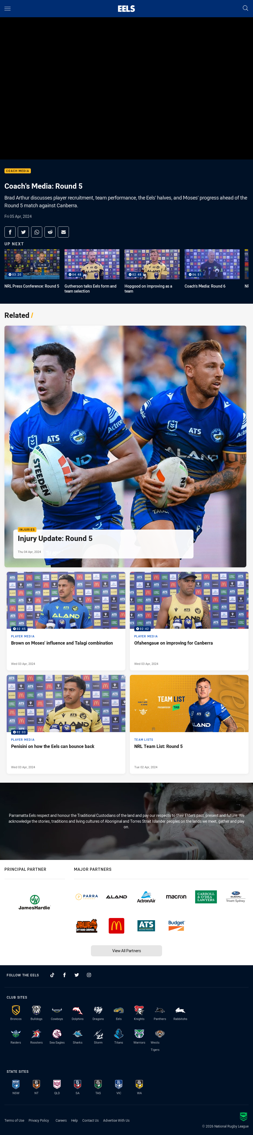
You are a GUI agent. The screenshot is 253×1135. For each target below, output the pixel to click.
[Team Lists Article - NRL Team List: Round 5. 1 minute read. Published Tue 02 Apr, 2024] (189, 724)
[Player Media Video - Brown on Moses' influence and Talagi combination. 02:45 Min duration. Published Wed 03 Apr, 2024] (66, 621)
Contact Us (90, 1120)
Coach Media (17, 171)
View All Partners (126, 950)
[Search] (245, 8)
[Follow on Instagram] (89, 975)
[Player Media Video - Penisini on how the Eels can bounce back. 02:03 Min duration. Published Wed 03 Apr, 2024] (66, 724)
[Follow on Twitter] (77, 975)
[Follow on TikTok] (52, 975)
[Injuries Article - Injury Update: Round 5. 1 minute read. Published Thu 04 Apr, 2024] (125, 446)
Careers (61, 1120)
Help (74, 1120)
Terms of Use (14, 1120)
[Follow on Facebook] (64, 975)
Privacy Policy (39, 1120)
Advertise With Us (116, 1120)
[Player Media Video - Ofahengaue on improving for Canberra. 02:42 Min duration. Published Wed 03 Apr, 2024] (189, 621)
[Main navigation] (7, 9)
